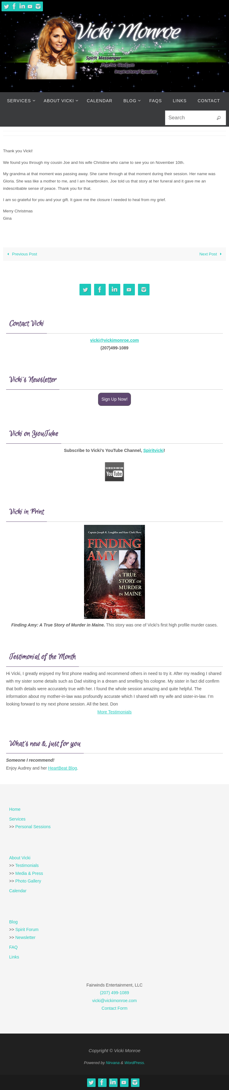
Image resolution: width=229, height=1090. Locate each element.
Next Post (211, 254)
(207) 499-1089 (114, 992)
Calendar (17, 890)
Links (14, 957)
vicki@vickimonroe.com (114, 340)
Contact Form (115, 1008)
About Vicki (19, 857)
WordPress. (135, 1062)
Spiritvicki (153, 450)
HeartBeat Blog (62, 768)
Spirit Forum (26, 929)
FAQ (13, 947)
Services (17, 819)
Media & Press (29, 873)
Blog (13, 921)
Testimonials (27, 865)
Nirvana (113, 1062)
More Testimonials (114, 711)
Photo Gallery (28, 881)
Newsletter (25, 937)
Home (14, 809)
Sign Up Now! (114, 399)
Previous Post (21, 254)
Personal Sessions (33, 826)
